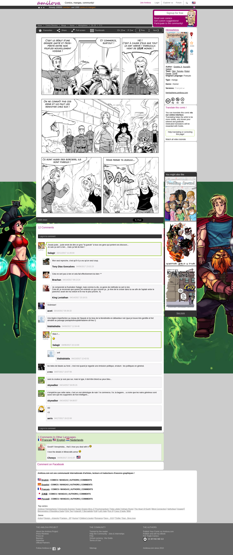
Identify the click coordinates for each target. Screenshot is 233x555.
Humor (72, 25)
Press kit (39, 536)
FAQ (91, 536)
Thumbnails (100, 30)
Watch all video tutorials (176, 139)
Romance (99, 518)
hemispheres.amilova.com (177, 93)
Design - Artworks (51, 518)
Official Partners (43, 543)
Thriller (118, 518)
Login (157, 3)
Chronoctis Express (66, 509)
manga (63, 25)
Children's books (86, 518)
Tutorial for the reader (99, 531)
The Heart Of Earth (142, 509)
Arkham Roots (127, 509)
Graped (180, 509)
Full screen (80, 30)
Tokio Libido (115, 509)
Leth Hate (102, 511)
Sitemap (93, 548)
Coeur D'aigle (120, 511)
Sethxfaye (171, 509)
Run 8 (110, 511)
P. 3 (100, 25)
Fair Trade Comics (151, 536)
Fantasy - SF (65, 518)
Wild (129, 511)
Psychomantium (102, 509)
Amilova (41, 509)
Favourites (47, 30)
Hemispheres (51, 509)
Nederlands (74, 440)
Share (64, 30)
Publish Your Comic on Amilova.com (158, 531)
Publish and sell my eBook (154, 534)
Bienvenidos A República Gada (51, 511)
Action (40, 518)
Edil (95, 511)
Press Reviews (42, 534)
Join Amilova (145, 3)
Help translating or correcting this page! (180, 133)
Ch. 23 (93, 25)
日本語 (42, 494)
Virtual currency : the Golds (101, 538)
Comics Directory (51, 25)
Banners (39, 538)
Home (40, 25)
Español (43, 485)
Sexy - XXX (109, 518)
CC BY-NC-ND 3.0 (153, 539)
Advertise (40, 540)
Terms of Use (95, 540)
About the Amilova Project (47, 531)
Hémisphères (82, 25)
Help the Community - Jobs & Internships (107, 534)
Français (45, 440)
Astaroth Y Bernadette (83, 511)
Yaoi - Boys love (129, 518)
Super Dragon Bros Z (85, 509)
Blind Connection (159, 509)
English (59, 440)
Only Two (69, 511)
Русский (43, 499)
